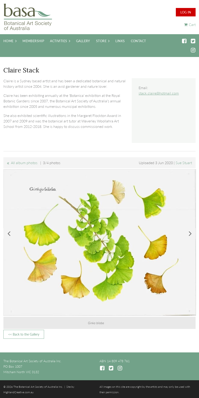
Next (190, 233)
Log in (185, 12)
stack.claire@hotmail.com (159, 93)
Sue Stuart (184, 162)
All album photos (24, 162)
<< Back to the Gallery (23, 334)
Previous (8, 233)
